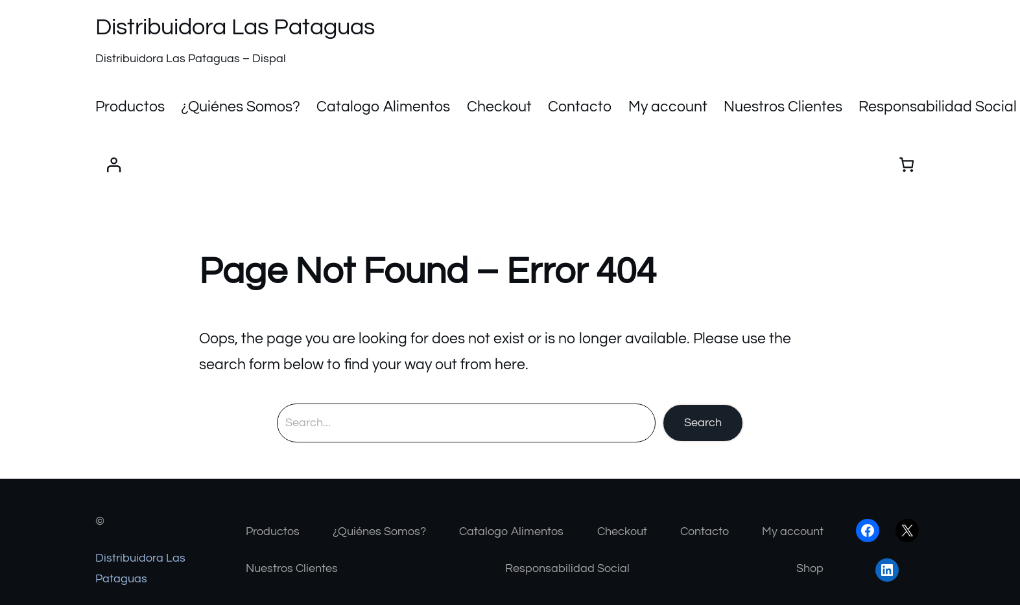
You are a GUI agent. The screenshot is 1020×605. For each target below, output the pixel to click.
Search (703, 423)
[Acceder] (113, 164)
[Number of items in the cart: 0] (906, 164)
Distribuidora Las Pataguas (235, 27)
